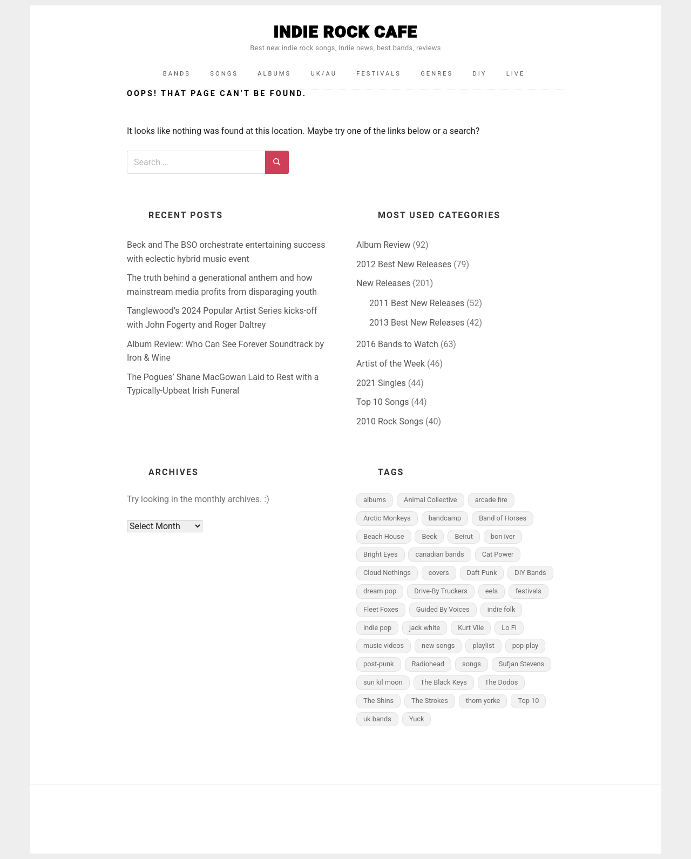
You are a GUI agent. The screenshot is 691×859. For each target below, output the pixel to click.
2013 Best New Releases (416, 322)
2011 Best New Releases (416, 303)
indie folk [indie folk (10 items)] (501, 609)
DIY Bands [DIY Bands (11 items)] (530, 573)
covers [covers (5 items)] (439, 573)
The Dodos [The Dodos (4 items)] (501, 682)
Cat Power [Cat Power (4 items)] (498, 554)
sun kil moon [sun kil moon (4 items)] (383, 682)
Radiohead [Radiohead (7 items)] (428, 664)
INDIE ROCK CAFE (345, 31)
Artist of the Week (390, 364)
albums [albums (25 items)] (374, 500)
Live (515, 73)
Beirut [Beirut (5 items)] (463, 536)
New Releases (383, 283)
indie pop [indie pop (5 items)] (377, 628)
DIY (479, 73)
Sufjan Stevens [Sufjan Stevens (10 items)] (521, 664)
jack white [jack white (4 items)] (424, 628)
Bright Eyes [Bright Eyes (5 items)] (380, 554)
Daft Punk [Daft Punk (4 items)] (482, 573)
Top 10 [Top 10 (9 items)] (528, 700)
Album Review (383, 245)
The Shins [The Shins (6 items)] (378, 700)
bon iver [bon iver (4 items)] (503, 536)
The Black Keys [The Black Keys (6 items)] (444, 682)
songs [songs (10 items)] (471, 664)
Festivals (378, 73)
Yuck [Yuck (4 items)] (416, 719)
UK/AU (324, 73)
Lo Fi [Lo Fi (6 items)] (509, 628)
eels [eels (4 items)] (491, 591)
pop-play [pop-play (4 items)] (525, 645)
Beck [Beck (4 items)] (429, 536)
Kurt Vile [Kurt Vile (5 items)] (471, 628)
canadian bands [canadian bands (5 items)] (439, 554)
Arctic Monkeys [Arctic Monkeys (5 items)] (387, 518)
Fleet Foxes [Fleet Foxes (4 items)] (380, 609)
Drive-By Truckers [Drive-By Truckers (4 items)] (441, 591)
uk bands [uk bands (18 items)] (377, 719)
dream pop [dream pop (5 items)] (379, 591)
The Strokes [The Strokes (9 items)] (429, 700)
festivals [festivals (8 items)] (528, 591)
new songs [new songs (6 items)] (438, 645)
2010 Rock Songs (389, 421)
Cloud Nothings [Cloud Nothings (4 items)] (387, 573)
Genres (437, 73)
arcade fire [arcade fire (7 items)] (491, 500)
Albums (274, 73)
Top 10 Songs (382, 402)
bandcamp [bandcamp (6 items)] (445, 518)
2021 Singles (381, 383)
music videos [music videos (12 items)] (383, 645)
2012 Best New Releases (403, 264)
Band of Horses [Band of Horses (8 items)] (502, 518)
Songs (224, 73)
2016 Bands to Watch (397, 344)
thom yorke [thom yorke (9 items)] (483, 700)
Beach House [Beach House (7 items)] (383, 536)
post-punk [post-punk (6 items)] (378, 664)
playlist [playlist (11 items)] (483, 645)
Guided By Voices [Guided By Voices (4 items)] (443, 609)
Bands (177, 73)
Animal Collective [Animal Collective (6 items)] (430, 500)
